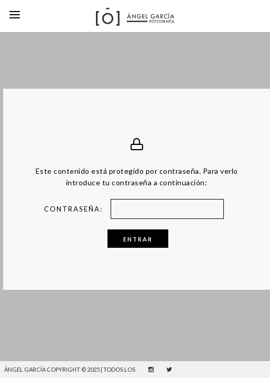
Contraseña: (139, 203)
